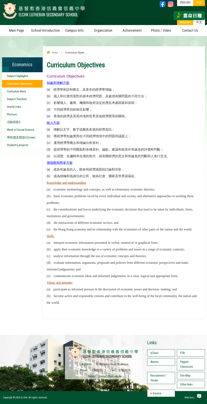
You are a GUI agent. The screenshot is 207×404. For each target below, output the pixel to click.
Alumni (154, 362)
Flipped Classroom (186, 364)
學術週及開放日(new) (21, 137)
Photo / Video (163, 28)
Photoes (12, 114)
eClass (154, 353)
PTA (182, 353)
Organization (106, 28)
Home (55, 52)
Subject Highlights (17, 76)
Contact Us (190, 30)
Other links (186, 384)
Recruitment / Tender (158, 378)
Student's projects (17, 145)
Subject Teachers (17, 99)
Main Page (16, 30)
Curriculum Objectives (19, 84)
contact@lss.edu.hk (110, 376)
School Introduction (45, 28)
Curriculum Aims (16, 91)
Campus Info (77, 28)
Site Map (185, 375)
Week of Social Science (20, 130)
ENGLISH (185, 22)
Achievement (132, 30)
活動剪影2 (13, 122)
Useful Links (14, 107)
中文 (199, 22)
